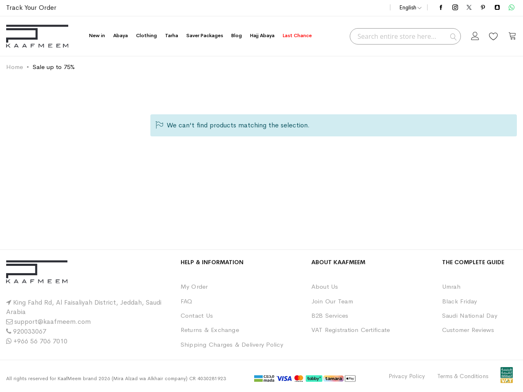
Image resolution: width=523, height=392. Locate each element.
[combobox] (405, 36)
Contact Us (197, 315)
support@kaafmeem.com (52, 321)
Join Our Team (332, 301)
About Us (324, 286)
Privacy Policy (407, 376)
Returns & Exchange (210, 330)
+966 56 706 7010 (40, 341)
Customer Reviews (468, 330)
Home (14, 67)
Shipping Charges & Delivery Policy (232, 344)
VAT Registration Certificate (350, 330)
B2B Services (330, 315)
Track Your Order (31, 7)
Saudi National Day (469, 315)
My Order (194, 286)
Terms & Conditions (462, 376)
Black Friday (459, 301)
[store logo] (37, 36)
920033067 (29, 331)
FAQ (186, 301)
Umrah (451, 286)
